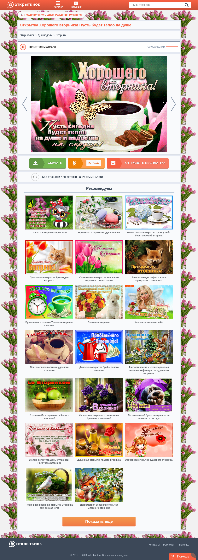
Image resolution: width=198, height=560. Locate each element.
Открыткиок (27, 35)
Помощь (184, 544)
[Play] (23, 47)
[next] (173, 104)
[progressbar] (172, 47)
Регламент (169, 544)
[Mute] (164, 47)
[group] (99, 47)
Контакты (154, 544)
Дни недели (45, 35)
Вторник (61, 35)
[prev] (24, 104)
